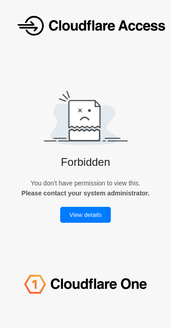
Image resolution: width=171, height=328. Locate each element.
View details (85, 214)
